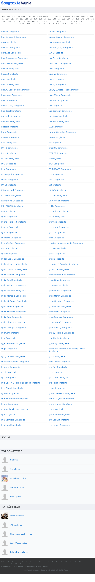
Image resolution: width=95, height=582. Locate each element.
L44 (9, 21)
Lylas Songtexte (56, 372)
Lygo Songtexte (9, 349)
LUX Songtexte (55, 53)
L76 (80, 24)
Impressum (6, 567)
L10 (37, 16)
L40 (82, 19)
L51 (43, 21)
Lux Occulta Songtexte (59, 63)
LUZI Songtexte (56, 127)
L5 (18, 16)
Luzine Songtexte (56, 137)
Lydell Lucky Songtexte (12, 259)
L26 (16, 19)
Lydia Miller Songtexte (12, 307)
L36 (63, 19)
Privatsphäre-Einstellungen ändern (31, 567)
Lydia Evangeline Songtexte (61, 275)
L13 (50, 16)
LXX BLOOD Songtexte (12, 206)
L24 (7, 19)
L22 (90, 16)
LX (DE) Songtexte (57, 190)
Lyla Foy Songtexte (57, 367)
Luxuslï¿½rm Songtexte (59, 95)
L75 (76, 24)
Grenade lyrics (17, 488)
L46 (19, 21)
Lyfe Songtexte (8, 338)
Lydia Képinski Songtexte (13, 285)
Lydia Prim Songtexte (11, 317)
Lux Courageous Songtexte (14, 58)
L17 (67, 16)
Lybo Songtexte (9, 233)
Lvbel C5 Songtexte (58, 148)
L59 (80, 21)
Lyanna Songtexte (57, 222)
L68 (43, 24)
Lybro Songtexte (56, 233)
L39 (77, 19)
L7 (25, 16)
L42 (92, 19)
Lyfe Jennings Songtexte (13, 344)
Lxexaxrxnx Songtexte (12, 201)
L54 (57, 21)
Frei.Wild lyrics (17, 516)
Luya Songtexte (9, 100)
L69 (48, 24)
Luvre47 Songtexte (10, 48)
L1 (3, 16)
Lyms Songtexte (56, 409)
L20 (81, 16)
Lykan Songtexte (56, 357)
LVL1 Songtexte (8, 164)
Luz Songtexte (55, 106)
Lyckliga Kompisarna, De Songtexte (65, 243)
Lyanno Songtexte (10, 227)
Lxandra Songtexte (57, 196)
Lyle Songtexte (8, 378)
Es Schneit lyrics (18, 478)
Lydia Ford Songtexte (11, 280)
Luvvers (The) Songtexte (60, 48)
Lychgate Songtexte (11, 238)
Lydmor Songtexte (10, 333)
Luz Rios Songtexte (10, 122)
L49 (33, 21)
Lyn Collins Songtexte (58, 420)
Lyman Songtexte (10, 394)
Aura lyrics (15, 469)
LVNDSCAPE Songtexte (59, 169)
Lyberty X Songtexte (58, 227)
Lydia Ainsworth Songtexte (14, 264)
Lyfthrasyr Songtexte (58, 344)
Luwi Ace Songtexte (11, 53)
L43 (4, 21)
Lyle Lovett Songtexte (59, 378)
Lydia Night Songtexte (59, 312)
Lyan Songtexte (9, 217)
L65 (28, 24)
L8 (29, 16)
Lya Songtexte (8, 211)
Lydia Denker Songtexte (13, 275)
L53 (52, 21)
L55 (61, 21)
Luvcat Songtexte (10, 32)
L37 (68, 19)
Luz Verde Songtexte (58, 122)
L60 (85, 21)
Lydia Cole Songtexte (58, 270)
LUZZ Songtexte (9, 143)
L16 (63, 16)
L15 (58, 16)
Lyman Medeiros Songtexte (61, 394)
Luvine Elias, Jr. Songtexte (61, 37)
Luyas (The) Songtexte (12, 106)
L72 (62, 24)
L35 (59, 19)
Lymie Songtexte (9, 404)
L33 (49, 19)
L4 (14, 16)
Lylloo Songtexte (56, 388)
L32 (45, 19)
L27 (21, 19)
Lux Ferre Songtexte (58, 58)
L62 (14, 24)
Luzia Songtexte (9, 132)
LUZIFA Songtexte (10, 137)
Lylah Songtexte (9, 372)
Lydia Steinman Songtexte (14, 322)
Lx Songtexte (54, 185)
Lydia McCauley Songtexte (14, 301)
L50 (38, 21)
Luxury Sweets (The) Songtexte (64, 90)
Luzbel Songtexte (9, 127)
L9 (33, 16)
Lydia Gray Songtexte (59, 280)
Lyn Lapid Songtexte (11, 425)
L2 (7, 16)
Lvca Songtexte (9, 153)
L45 (14, 21)
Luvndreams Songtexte (59, 42)
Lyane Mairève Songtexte (13, 222)
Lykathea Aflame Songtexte (15, 362)
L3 (10, 16)
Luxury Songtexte (57, 85)
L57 (71, 21)
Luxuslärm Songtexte (11, 95)
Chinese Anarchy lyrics (21, 534)
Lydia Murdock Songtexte (13, 312)
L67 (38, 24)
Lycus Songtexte (56, 254)
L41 (87, 19)
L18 (72, 16)
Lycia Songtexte (56, 238)
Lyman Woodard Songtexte (14, 399)
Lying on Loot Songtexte (13, 357)
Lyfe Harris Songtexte (58, 338)
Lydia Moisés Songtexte (59, 307)
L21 (85, 16)
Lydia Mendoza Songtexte (61, 301)
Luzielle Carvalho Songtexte (62, 132)
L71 (57, 24)
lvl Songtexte (54, 159)
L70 (53, 24)
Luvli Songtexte (8, 42)
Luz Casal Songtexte (11, 111)
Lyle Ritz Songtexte (57, 383)
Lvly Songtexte (8, 169)
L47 (24, 21)
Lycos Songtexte (9, 248)
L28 (26, 19)
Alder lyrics (15, 496)
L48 (29, 21)
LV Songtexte (54, 143)
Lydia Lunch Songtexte (59, 291)
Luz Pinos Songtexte (58, 116)
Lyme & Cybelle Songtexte (61, 399)
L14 (54, 16)
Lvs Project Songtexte (12, 174)
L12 (45, 16)
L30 (35, 19)
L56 (66, 21)
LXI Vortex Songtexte (58, 201)
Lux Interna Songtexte (12, 63)
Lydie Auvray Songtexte (60, 328)
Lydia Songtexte (56, 259)
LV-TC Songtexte (9, 148)
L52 (47, 21)
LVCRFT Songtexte (57, 153)
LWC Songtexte (56, 180)
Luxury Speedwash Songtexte (16, 90)
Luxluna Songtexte (57, 74)
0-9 (2, 561)
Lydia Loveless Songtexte (13, 291)
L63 (19, 24)
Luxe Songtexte (56, 69)
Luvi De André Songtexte (13, 37)
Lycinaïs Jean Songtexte (13, 243)
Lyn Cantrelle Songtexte (13, 420)
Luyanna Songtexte (58, 100)
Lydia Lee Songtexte (58, 285)
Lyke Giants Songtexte (59, 362)
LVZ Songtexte (55, 174)
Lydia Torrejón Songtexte (60, 322)
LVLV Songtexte (56, 164)
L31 (40, 19)
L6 (21, 16)
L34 (54, 19)
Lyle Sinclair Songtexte (12, 388)
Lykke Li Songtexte (10, 367)
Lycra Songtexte (9, 254)
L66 (33, 24)
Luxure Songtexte (57, 79)
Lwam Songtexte (9, 180)
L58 (75, 21)
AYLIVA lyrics (16, 525)
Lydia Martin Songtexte (59, 296)
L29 (31, 19)
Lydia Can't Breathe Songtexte (63, 264)
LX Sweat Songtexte (11, 196)
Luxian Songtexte (9, 74)
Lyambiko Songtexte (58, 211)
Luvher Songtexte (57, 32)
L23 (2, 19)
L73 (66, 24)
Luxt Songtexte (8, 79)
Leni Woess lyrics (18, 543)
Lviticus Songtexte (10, 159)
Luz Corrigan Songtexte (60, 111)
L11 (41, 16)
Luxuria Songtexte (10, 85)
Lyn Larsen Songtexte (59, 425)
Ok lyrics (14, 460)
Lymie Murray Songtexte (60, 404)
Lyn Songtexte (8, 415)
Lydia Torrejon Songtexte (13, 328)
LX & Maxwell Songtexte (13, 190)
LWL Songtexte (8, 185)
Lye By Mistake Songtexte (61, 333)
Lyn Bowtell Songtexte (59, 415)
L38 (73, 19)
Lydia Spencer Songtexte (60, 317)
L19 (76, 16)
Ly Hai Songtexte (56, 206)
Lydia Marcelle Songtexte (13, 296)
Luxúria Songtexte (10, 69)
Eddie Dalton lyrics (19, 552)
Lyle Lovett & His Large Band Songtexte (20, 383)
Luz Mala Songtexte (11, 116)
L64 (24, 24)
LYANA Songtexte (56, 217)
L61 (90, 21)
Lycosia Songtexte (57, 248)
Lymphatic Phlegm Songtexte (15, 409)
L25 (12, 19)
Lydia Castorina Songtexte (14, 270)
